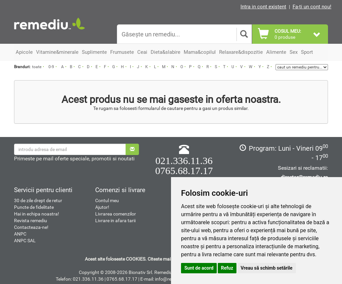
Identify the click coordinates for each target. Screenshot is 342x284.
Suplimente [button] (94, 52)
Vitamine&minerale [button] (57, 52)
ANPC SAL (25, 240)
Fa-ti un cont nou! (312, 7)
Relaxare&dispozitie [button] (241, 52)
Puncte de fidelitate (34, 207)
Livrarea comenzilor (115, 214)
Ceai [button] (142, 52)
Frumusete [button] (122, 52)
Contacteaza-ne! (31, 227)
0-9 (51, 66)
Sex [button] (294, 52)
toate (36, 66)
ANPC (20, 234)
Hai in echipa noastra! (36, 214)
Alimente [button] (276, 52)
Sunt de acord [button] (198, 268)
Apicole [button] (24, 52)
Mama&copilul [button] (200, 52)
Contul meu (107, 200)
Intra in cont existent (263, 7)
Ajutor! (102, 207)
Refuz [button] (227, 268)
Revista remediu (30, 220)
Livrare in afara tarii (115, 220)
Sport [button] (307, 52)
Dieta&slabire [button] (165, 52)
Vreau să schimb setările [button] (267, 268)
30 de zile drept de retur (38, 200)
